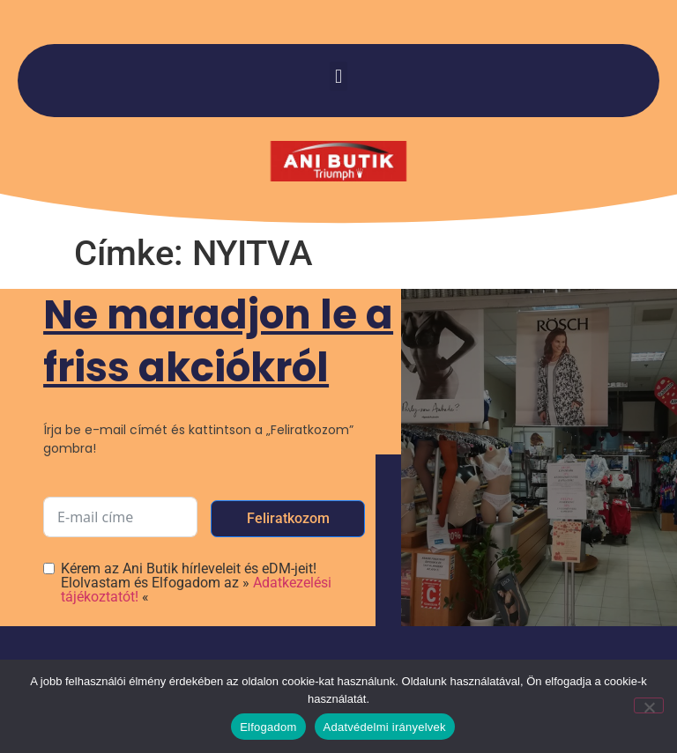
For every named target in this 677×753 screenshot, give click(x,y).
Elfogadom (268, 727)
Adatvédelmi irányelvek (385, 727)
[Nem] (649, 705)
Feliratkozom (288, 518)
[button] (338, 76)
